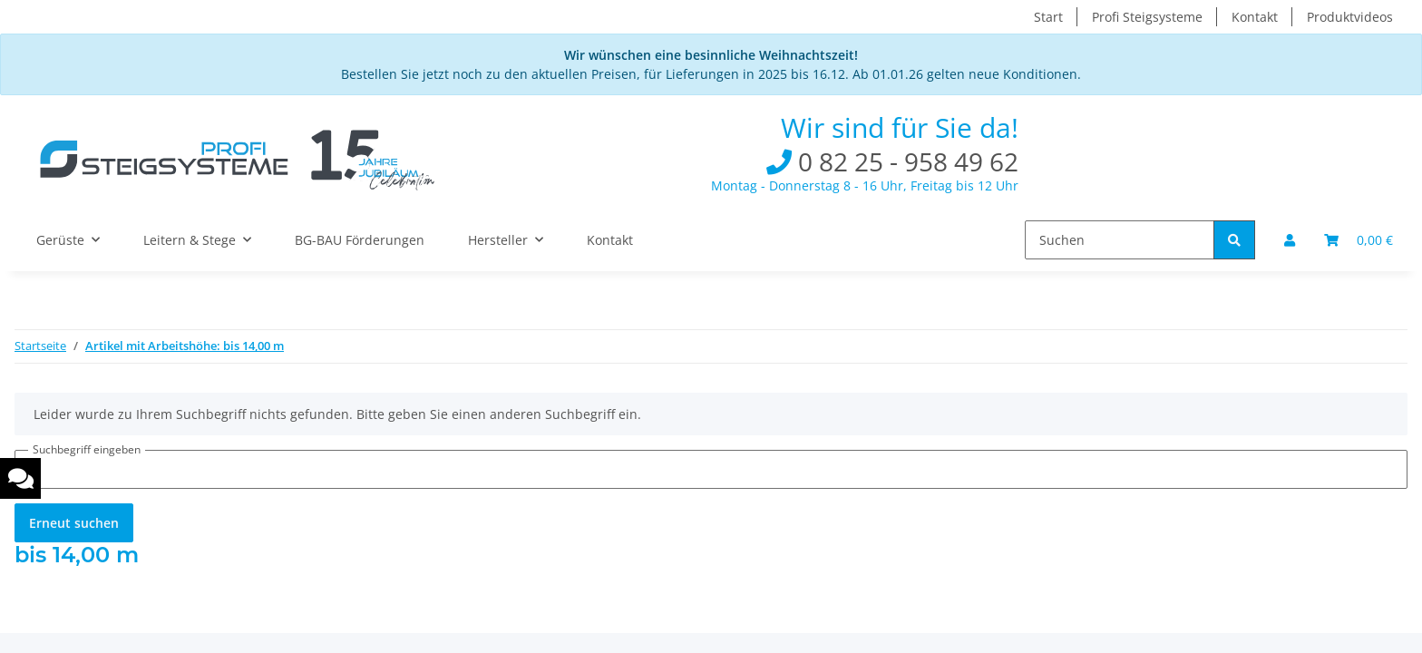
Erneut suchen (74, 522)
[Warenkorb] (1358, 240)
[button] (1290, 240)
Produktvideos (1350, 16)
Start (1048, 16)
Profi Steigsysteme (1147, 16)
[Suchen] (1119, 239)
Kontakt (1255, 16)
